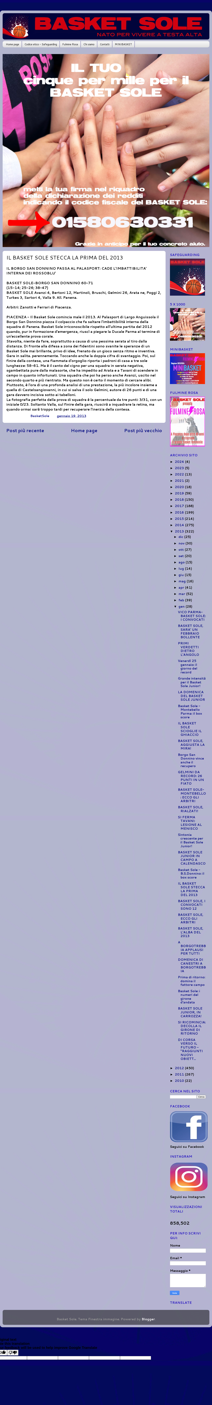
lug (182, 568)
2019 (180, 493)
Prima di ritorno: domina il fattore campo (191, 981)
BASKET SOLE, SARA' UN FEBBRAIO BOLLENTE (190, 631)
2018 (180, 499)
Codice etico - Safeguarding (41, 44)
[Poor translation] (12, 1353)
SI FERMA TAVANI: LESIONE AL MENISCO (190, 823)
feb (182, 600)
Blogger (148, 1319)
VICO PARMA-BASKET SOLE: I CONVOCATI (192, 616)
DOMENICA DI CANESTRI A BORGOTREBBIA (192, 965)
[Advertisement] (84, 463)
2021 (180, 480)
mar (182, 593)
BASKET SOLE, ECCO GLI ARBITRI (190, 918)
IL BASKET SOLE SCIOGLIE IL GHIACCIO (190, 729)
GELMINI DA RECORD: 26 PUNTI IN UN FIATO (191, 778)
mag (183, 581)
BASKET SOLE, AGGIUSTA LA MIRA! (191, 744)
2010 (180, 1080)
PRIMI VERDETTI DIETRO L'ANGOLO (188, 649)
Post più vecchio (143, 430)
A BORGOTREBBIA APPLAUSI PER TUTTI (192, 948)
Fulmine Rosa (70, 44)
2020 (180, 487)
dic (181, 536)
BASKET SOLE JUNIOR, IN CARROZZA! (190, 1012)
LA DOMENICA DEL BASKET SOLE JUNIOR (191, 696)
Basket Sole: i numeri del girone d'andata (189, 997)
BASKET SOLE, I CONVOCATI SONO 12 (191, 905)
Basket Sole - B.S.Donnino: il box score (191, 873)
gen (182, 606)
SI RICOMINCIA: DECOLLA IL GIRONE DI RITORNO (192, 1028)
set (182, 556)
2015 (180, 518)
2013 (180, 531)
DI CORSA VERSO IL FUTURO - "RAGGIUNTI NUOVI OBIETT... (190, 1049)
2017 (180, 506)
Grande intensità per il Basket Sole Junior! (192, 682)
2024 (180, 461)
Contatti (105, 44)
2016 (180, 512)
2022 (180, 474)
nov (182, 543)
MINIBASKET (123, 44)
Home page (12, 44)
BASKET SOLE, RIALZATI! (190, 809)
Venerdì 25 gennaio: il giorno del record (187, 666)
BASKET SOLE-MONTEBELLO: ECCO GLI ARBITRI (192, 795)
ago (182, 562)
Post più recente (25, 430)
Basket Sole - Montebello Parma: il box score (190, 712)
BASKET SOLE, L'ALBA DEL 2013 (190, 932)
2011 (180, 1074)
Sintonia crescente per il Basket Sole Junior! (190, 840)
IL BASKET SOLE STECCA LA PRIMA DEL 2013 (191, 889)
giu (182, 574)
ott (182, 549)
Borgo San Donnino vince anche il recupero (191, 760)
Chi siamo (88, 44)
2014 (180, 525)
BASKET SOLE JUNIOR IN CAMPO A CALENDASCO (192, 858)
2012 (180, 1068)
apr (182, 587)
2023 (180, 468)
